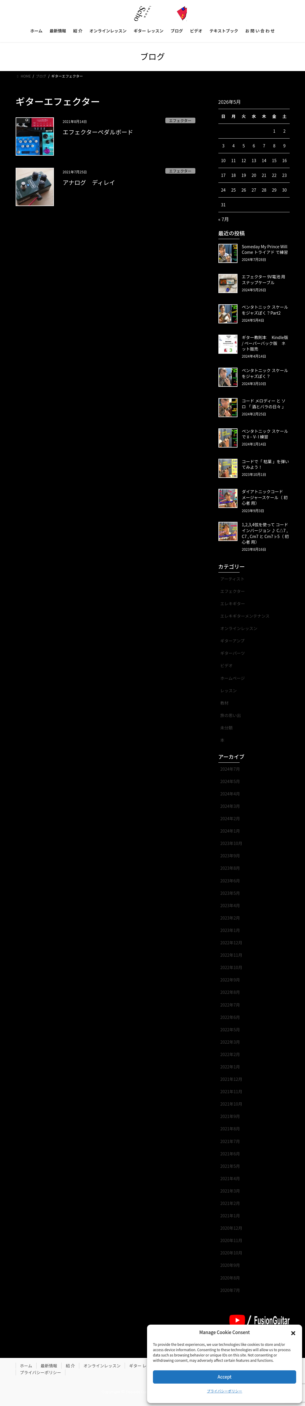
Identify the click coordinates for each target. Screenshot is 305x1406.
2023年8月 (230, 868)
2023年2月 (230, 918)
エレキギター (232, 603)
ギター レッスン (144, 1366)
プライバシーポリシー (224, 1390)
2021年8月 (230, 1129)
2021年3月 (230, 1191)
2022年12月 (231, 942)
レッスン (228, 690)
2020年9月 (230, 1265)
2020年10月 (231, 1253)
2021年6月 (230, 1154)
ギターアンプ (232, 641)
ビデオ (226, 665)
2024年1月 (230, 831)
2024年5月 (230, 781)
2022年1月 (230, 1067)
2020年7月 (230, 1290)
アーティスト (232, 579)
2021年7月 (230, 1141)
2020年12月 (231, 1228)
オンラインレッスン (239, 628)
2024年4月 (230, 794)
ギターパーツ (232, 653)
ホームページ (232, 678)
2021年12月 (231, 1079)
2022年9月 (230, 980)
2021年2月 (230, 1203)
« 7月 (223, 219)
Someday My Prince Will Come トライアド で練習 (265, 249)
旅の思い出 (230, 715)
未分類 (226, 728)
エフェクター (180, 120)
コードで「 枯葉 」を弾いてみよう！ (265, 464)
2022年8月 (230, 992)
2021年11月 (231, 1091)
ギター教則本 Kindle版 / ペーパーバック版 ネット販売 (265, 343)
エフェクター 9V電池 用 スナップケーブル (264, 279)
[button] (293, 1333)
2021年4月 (230, 1178)
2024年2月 (230, 818)
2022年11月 (231, 955)
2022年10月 (231, 967)
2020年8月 (230, 1278)
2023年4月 (230, 905)
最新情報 (49, 1366)
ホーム (26, 1366)
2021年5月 (230, 1166)
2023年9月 (230, 856)
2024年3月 (230, 806)
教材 (224, 703)
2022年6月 (230, 1017)
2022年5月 (230, 1029)
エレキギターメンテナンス (245, 616)
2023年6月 (230, 881)
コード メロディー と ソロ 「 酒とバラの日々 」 (264, 404)
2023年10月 (231, 843)
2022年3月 (230, 1042)
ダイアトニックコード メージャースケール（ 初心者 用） (265, 497)
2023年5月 (230, 893)
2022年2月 (230, 1054)
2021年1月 (230, 1215)
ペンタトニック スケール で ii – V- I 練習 (265, 434)
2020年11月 (231, 1240)
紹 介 (70, 1366)
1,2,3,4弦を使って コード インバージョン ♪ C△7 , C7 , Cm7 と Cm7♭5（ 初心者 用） (265, 533)
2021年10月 (231, 1104)
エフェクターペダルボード (98, 132)
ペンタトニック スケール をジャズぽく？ (265, 373)
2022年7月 (230, 1005)
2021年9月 (230, 1116)
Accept (224, 1377)
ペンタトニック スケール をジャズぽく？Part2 (265, 310)
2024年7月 (230, 769)
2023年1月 (230, 930)
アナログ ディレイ (92, 182)
